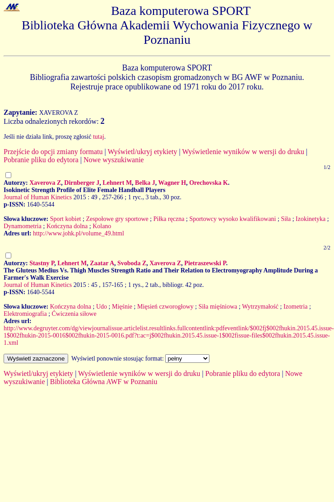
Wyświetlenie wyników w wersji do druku (243, 151)
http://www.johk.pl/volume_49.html (78, 233)
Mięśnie (122, 306)
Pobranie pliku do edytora (41, 160)
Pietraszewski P (205, 263)
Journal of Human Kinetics (38, 197)
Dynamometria (23, 226)
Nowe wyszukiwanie (114, 160)
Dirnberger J (81, 182)
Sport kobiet (65, 219)
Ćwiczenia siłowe (74, 313)
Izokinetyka (310, 219)
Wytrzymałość (260, 306)
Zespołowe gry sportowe (117, 219)
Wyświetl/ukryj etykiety (142, 151)
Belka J (145, 182)
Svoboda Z (131, 263)
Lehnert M (117, 182)
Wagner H (172, 182)
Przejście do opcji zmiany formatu (53, 151)
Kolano (102, 226)
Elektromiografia (25, 313)
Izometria (295, 306)
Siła (286, 219)
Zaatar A (102, 263)
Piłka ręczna (169, 219)
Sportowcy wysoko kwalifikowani (232, 219)
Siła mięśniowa (218, 306)
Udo (101, 306)
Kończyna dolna (67, 226)
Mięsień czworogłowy (165, 306)
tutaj (98, 136)
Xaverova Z (45, 182)
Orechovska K (208, 182)
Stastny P (41, 263)
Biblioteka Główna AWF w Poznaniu (104, 381)
